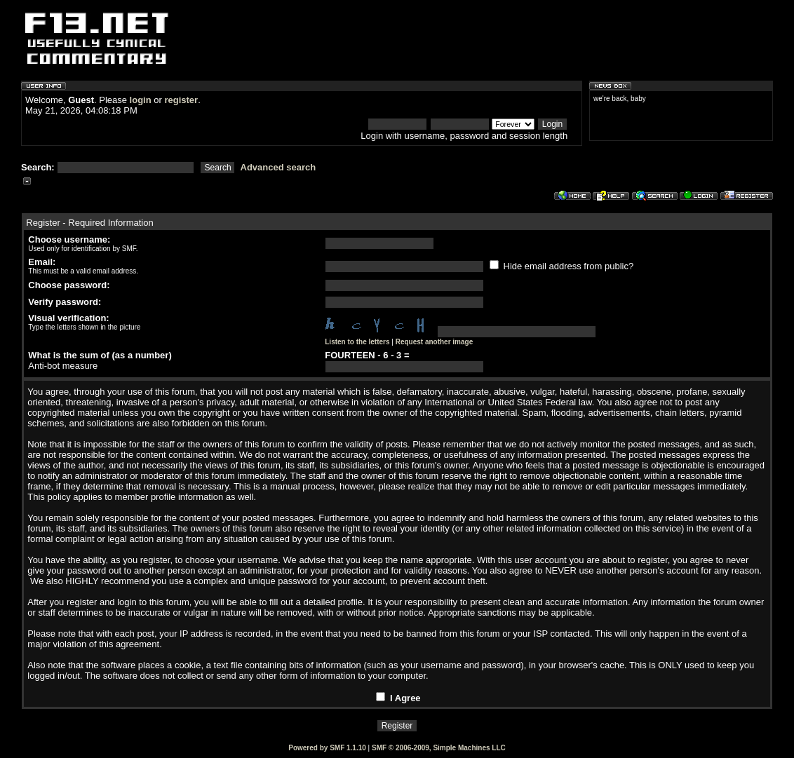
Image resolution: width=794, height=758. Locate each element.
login (141, 100)
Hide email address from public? (561, 266)
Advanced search (278, 167)
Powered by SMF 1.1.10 (327, 748)
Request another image (434, 342)
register (181, 100)
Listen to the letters (357, 342)
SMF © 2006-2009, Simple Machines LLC (439, 748)
